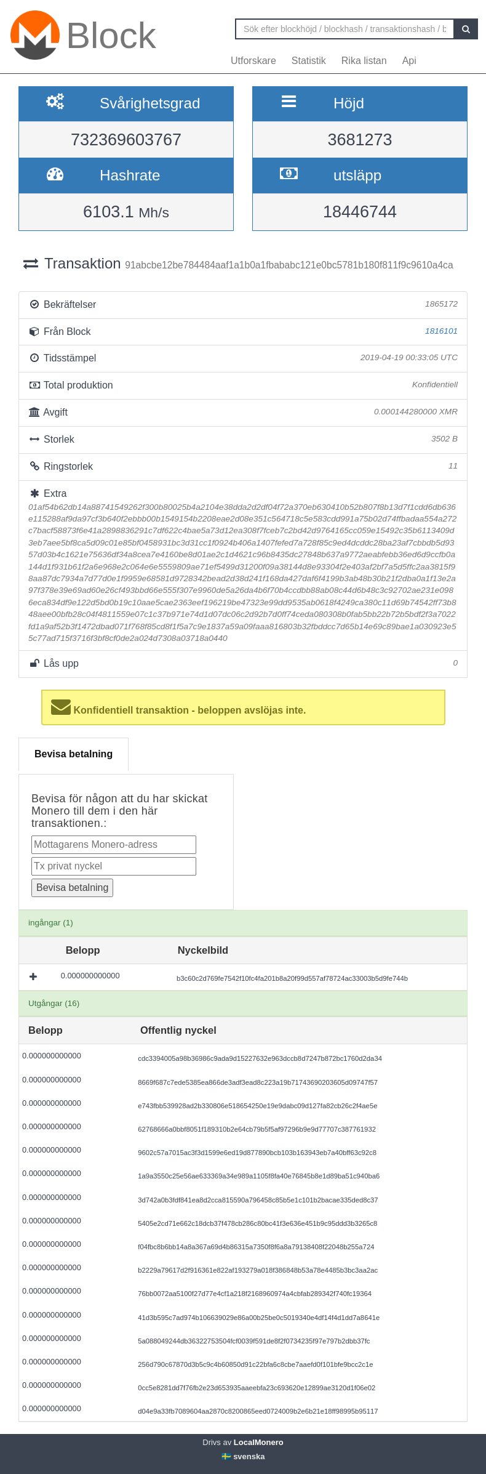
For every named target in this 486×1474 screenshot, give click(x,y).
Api (409, 60)
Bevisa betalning (73, 754)
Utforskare (253, 60)
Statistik (309, 60)
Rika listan (364, 60)
